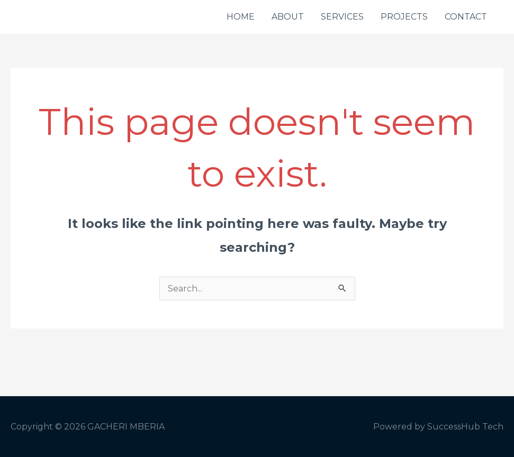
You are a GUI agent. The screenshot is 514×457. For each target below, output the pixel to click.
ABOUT (288, 17)
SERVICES (342, 17)
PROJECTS (404, 17)
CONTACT (466, 17)
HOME (241, 17)
